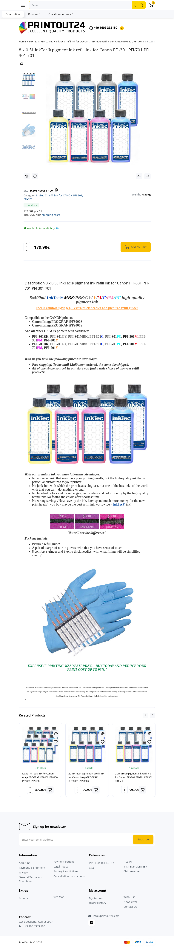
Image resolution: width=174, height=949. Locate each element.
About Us (24, 863)
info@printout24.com (103, 916)
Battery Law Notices (65, 871)
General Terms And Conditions (31, 879)
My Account (96, 898)
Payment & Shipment (32, 867)
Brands (23, 898)
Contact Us (130, 906)
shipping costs (51, 215)
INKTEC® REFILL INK (101, 863)
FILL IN (128, 861)
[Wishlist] (35, 176)
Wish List (129, 897)
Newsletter (130, 902)
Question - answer (60, 14)
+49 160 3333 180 (32, 926)
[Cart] (151, 5)
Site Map (58, 897)
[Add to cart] (50, 790)
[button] (145, 715)
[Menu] (23, 5)
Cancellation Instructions (69, 876)
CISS (91, 867)
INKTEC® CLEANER (135, 866)
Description (13, 14)
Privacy (23, 872)
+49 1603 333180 (103, 28)
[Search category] (135, 5)
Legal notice (60, 866)
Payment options (63, 861)
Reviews (34, 14)
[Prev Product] (139, 176)
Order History (97, 903)
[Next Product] (147, 176)
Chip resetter (132, 871)
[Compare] (27, 176)
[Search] (141, 5)
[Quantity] (27, 247)
